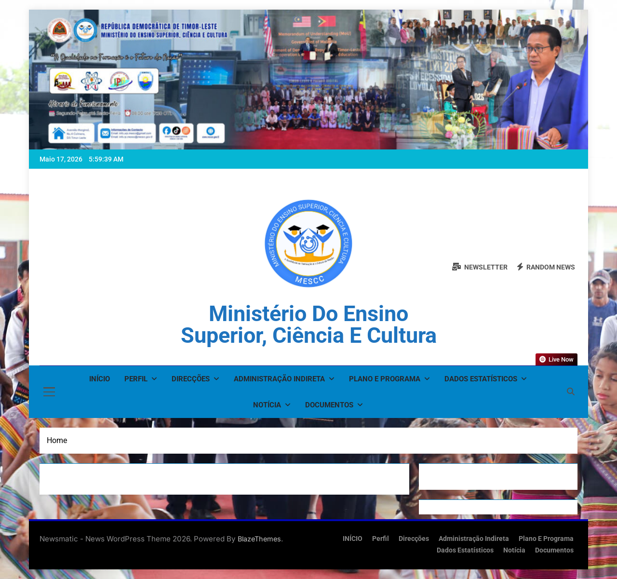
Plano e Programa (384, 379)
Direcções (191, 379)
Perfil (136, 379)
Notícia (267, 405)
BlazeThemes (259, 539)
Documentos (329, 405)
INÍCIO (99, 379)
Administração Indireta (279, 379)
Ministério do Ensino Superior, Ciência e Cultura (309, 324)
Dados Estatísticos (480, 379)
